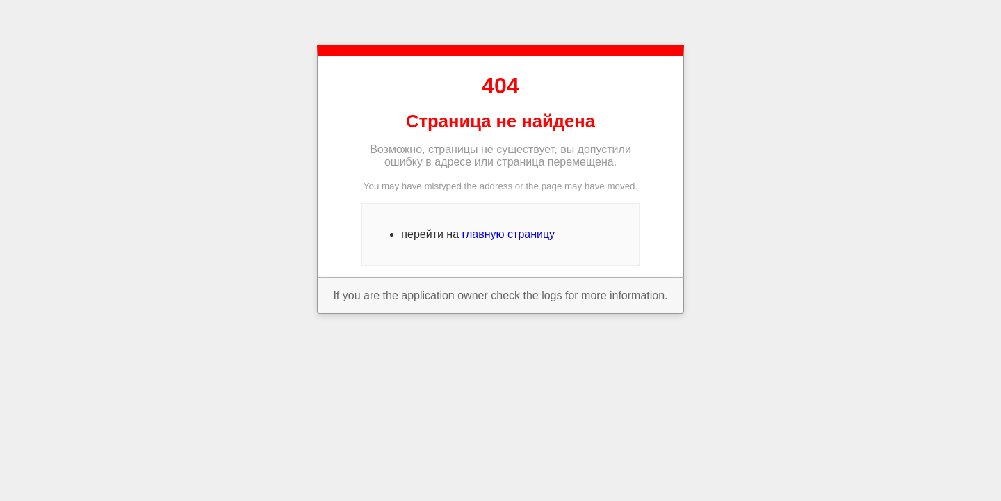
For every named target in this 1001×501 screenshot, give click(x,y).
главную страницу (508, 234)
